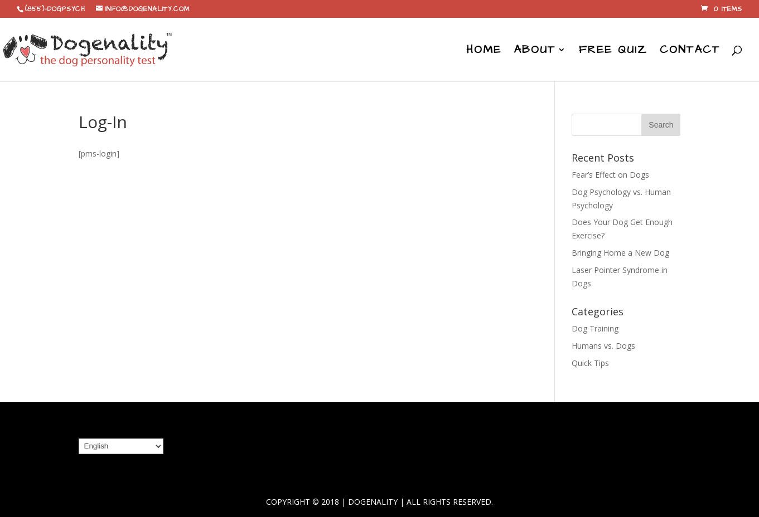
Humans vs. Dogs (603, 345)
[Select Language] (121, 446)
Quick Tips (590, 363)
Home (483, 51)
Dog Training (595, 328)
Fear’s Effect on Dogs (610, 174)
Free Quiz (613, 51)
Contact (690, 51)
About (534, 51)
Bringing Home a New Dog (620, 252)
